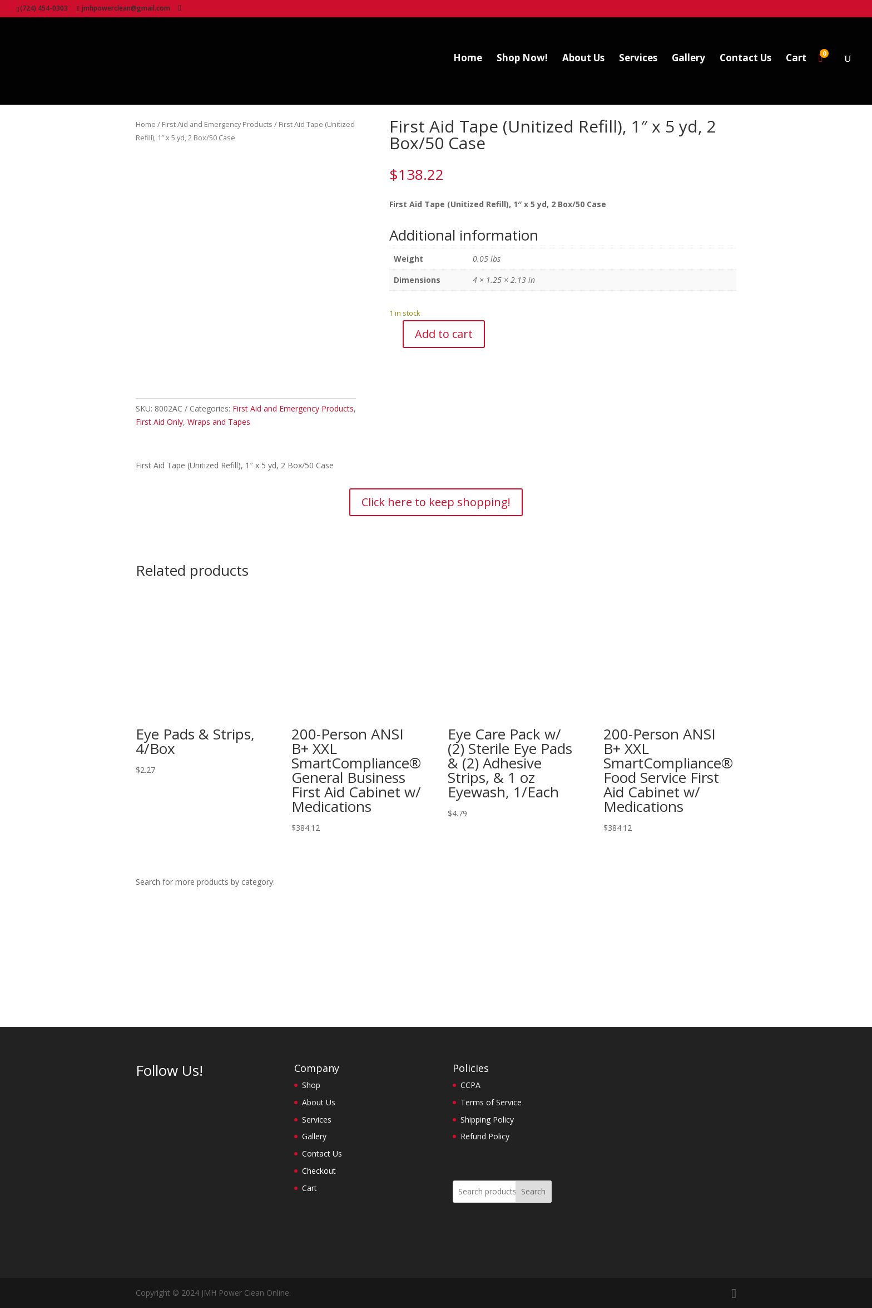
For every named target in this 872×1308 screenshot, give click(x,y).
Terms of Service (491, 1102)
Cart (796, 65)
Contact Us (745, 65)
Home (467, 65)
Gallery (688, 65)
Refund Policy (484, 1136)
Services (638, 65)
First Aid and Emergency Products (217, 124)
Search (533, 1191)
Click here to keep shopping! (436, 502)
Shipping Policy (487, 1119)
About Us (583, 65)
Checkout (319, 1170)
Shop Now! (522, 65)
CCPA (470, 1085)
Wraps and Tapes (218, 422)
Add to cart (444, 333)
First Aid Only (159, 422)
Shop (311, 1085)
